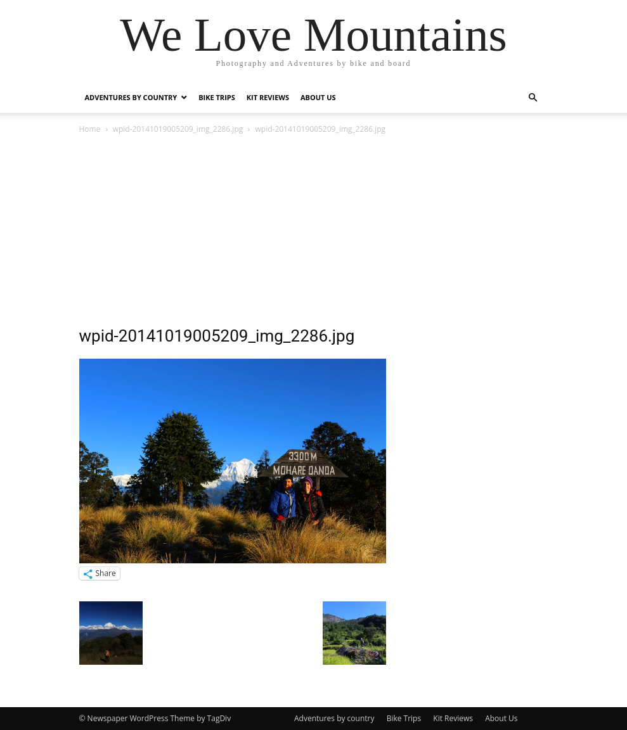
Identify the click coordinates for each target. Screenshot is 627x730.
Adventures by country (131, 97)
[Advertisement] (313, 231)
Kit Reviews (268, 97)
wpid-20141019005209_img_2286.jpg (178, 129)
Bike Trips (216, 97)
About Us (318, 97)
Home (90, 129)
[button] (533, 98)
